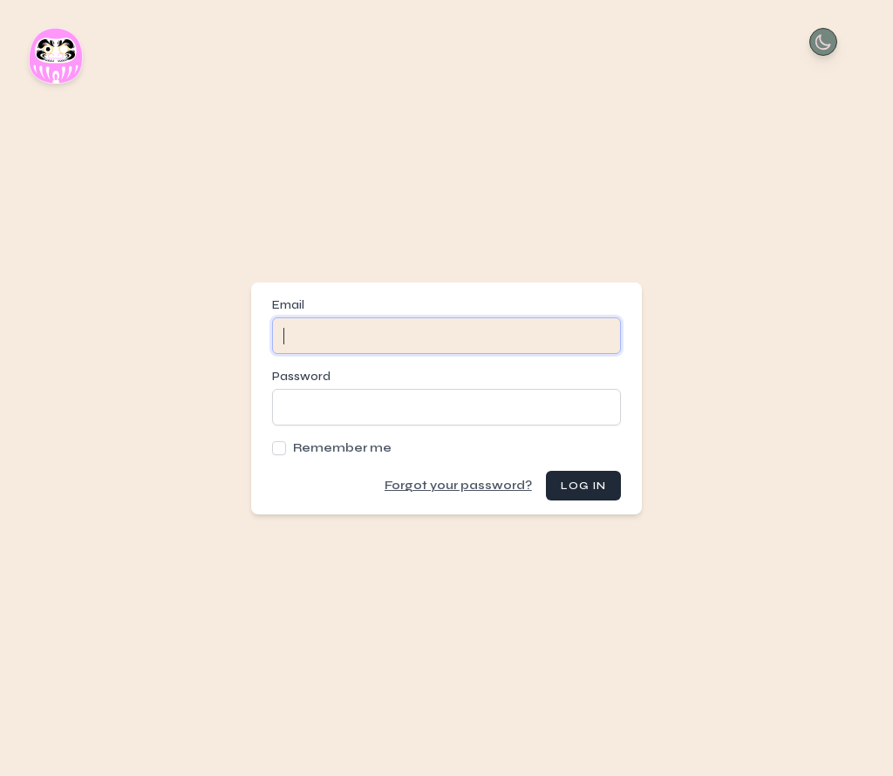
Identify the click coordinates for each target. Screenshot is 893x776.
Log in (583, 486)
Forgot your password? (458, 485)
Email (288, 304)
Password (301, 376)
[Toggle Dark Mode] (823, 42)
